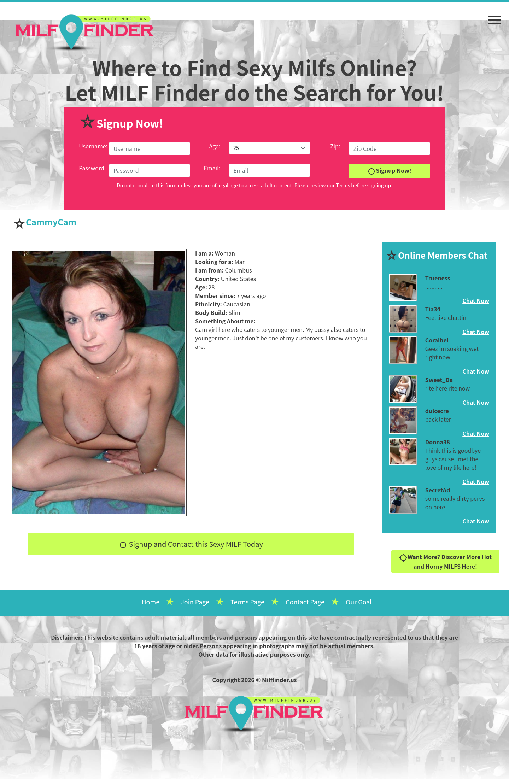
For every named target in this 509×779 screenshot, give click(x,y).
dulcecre (437, 410)
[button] (494, 16)
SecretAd (437, 490)
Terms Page (247, 601)
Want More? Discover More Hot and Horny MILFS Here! (445, 561)
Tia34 (432, 309)
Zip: (335, 146)
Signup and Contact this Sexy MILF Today (191, 544)
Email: (212, 168)
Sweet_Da (439, 379)
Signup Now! (389, 171)
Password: (92, 168)
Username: (93, 146)
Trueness (437, 278)
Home (151, 601)
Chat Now (475, 300)
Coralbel (437, 340)
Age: (214, 146)
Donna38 (437, 442)
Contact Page (305, 601)
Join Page (195, 601)
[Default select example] (269, 148)
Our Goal (359, 601)
